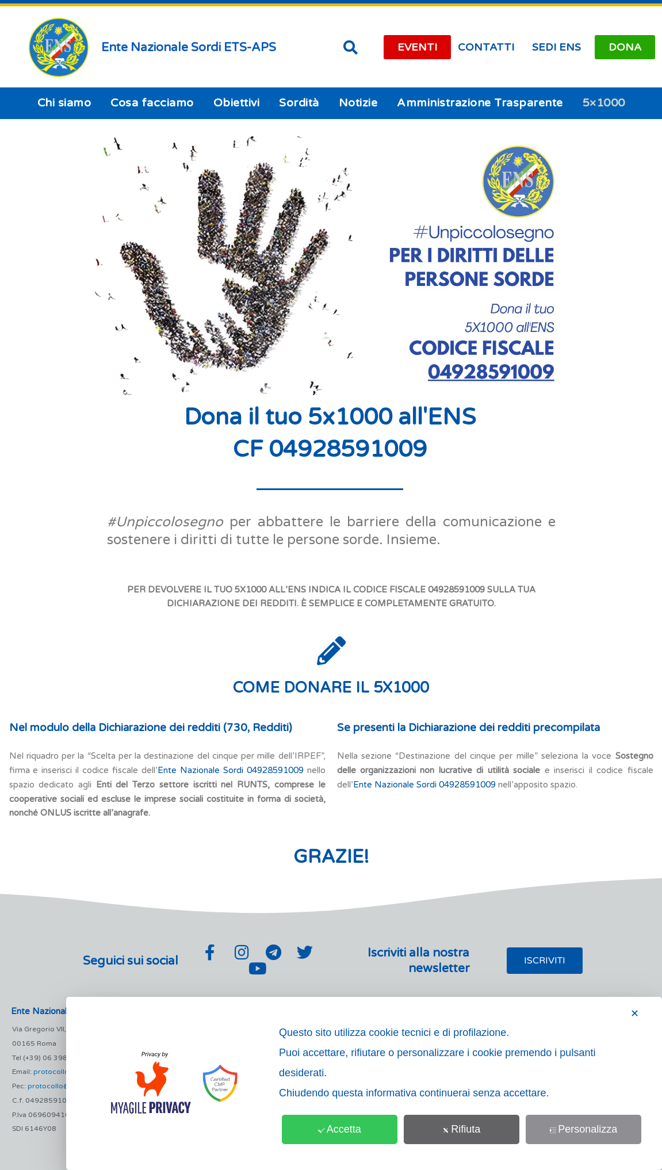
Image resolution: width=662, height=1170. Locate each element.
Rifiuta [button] (462, 1129)
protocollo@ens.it (63, 1072)
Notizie (358, 103)
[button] (350, 47)
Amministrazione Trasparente (480, 103)
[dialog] (364, 1083)
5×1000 (604, 103)
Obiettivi (236, 103)
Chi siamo (64, 103)
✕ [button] (634, 1013)
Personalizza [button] (584, 1129)
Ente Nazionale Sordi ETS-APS (188, 47)
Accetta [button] (340, 1129)
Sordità (299, 103)
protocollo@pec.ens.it (64, 1086)
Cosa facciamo (152, 103)
